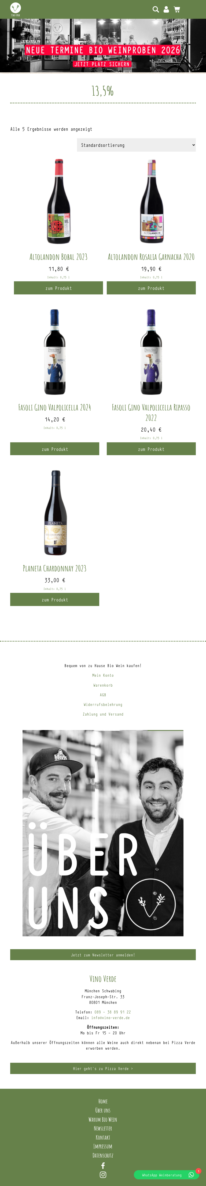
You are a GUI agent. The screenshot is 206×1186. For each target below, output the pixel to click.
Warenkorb (103, 685)
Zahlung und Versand (103, 714)
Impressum (102, 1146)
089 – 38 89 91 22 (112, 1012)
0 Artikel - (177, 9)
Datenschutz (103, 1155)
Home (103, 1101)
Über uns (103, 1110)
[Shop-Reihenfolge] (136, 145)
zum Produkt (58, 287)
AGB (103, 694)
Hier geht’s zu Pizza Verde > (103, 1068)
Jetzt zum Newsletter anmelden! (103, 955)
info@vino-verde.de (110, 1017)
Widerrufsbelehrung (103, 704)
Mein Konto (166, 9)
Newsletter (103, 1128)
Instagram (103, 1175)
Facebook (103, 1165)
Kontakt (103, 1137)
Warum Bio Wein (103, 1119)
